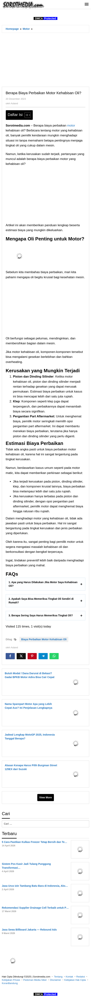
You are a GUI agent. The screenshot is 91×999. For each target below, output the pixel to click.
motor (71, 125)
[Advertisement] (45, 59)
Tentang (58, 976)
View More (45, 797)
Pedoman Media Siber (35, 980)
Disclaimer (55, 980)
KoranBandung (10, 983)
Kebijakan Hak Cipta (75, 980)
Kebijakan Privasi (11, 980)
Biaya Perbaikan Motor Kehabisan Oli (44, 639)
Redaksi (80, 976)
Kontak (69, 976)
